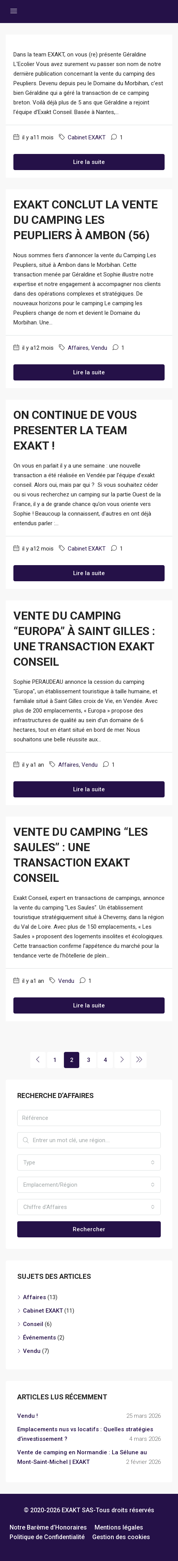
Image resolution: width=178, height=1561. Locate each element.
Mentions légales (119, 1527)
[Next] (122, 1060)
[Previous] (38, 1060)
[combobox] (89, 1162)
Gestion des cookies (121, 1537)
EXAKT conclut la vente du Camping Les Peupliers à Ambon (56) (85, 220)
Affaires (78, 347)
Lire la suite (89, 162)
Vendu (99, 347)
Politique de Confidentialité (47, 1537)
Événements (39, 1337)
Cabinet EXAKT (87, 137)
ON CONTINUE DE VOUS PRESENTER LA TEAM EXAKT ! (75, 430)
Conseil (33, 1324)
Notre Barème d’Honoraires (48, 1527)
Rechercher (89, 1229)
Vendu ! (27, 1415)
